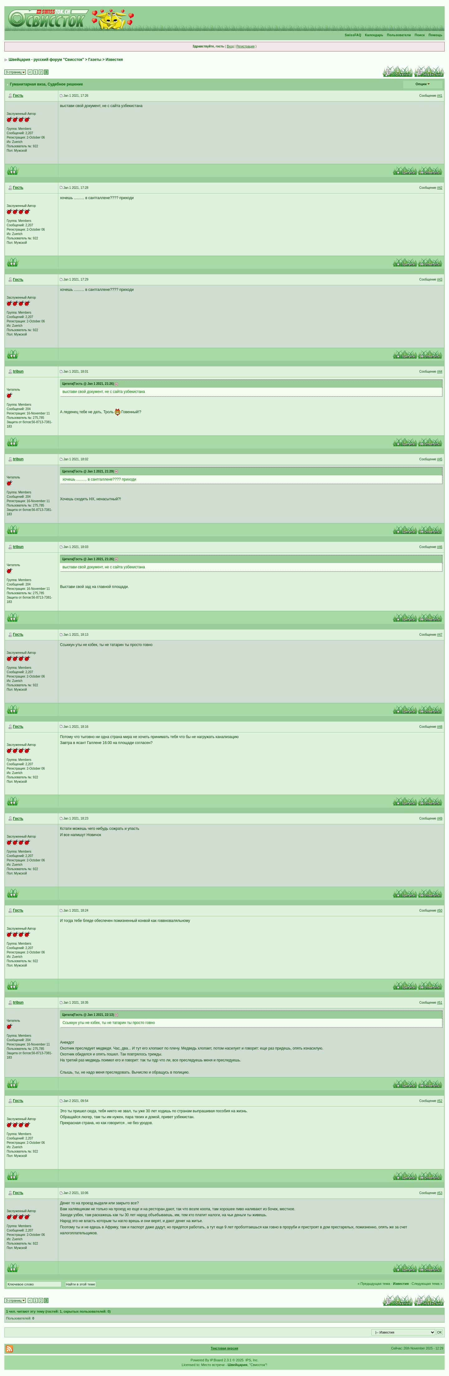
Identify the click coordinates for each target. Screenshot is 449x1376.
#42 (439, 187)
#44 (439, 371)
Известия (114, 59)
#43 (439, 279)
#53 (439, 1193)
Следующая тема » (427, 1283)
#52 (439, 1101)
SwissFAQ (353, 35)
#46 (439, 547)
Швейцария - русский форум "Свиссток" (46, 59)
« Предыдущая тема (374, 1283)
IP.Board (216, 1360)
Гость (18, 95)
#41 (439, 95)
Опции (421, 84)
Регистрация (245, 46)
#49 (439, 818)
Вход (230, 46)
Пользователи (399, 35)
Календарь (374, 35)
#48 (439, 726)
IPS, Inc (251, 1360)
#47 (439, 634)
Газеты (94, 59)
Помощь (435, 35)
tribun (18, 371)
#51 (439, 1002)
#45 (439, 459)
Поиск (420, 35)
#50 (439, 910)
